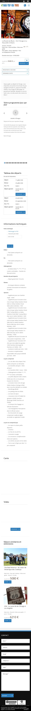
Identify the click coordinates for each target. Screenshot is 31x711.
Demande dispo (8, 73)
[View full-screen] (28, 12)
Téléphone (6, 660)
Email (5, 654)
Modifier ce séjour (9, 70)
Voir (6, 582)
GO (9, 246)
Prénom (5, 647)
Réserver (22, 63)
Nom (4, 641)
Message (6, 674)
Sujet (4, 667)
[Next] (27, 24)
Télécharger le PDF (13, 231)
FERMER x (26, 709)
